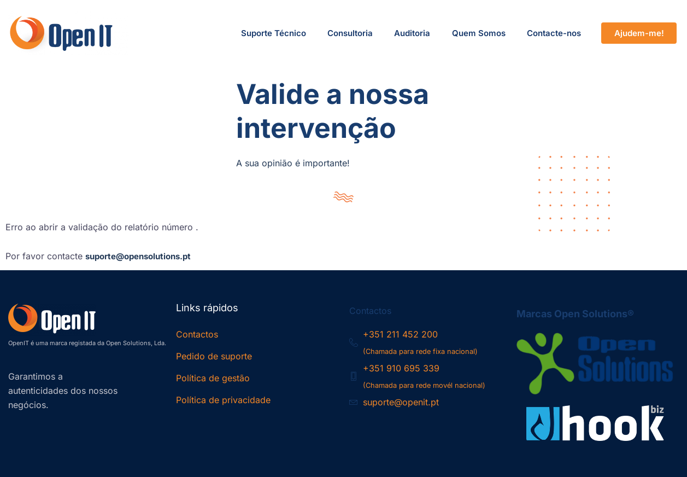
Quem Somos (477, 33)
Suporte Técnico (271, 33)
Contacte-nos (553, 33)
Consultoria (348, 33)
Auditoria (411, 33)
